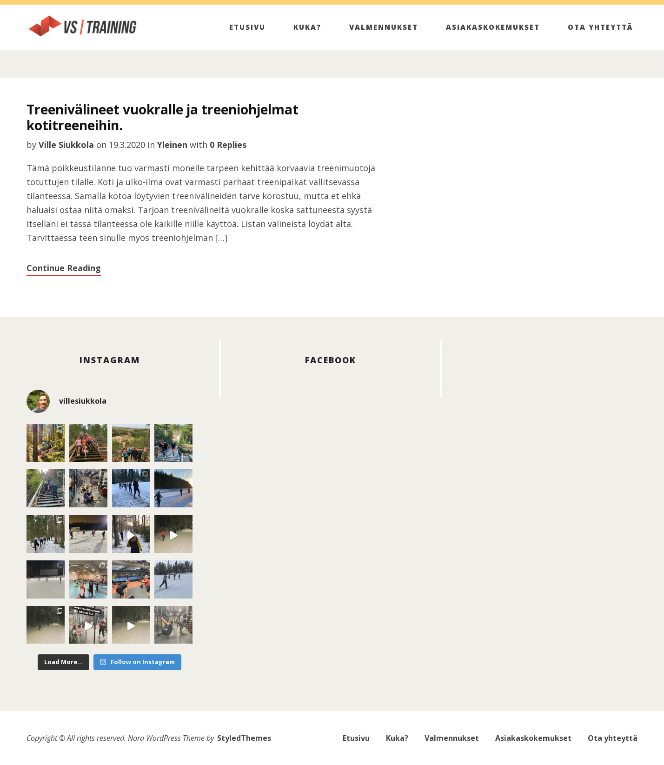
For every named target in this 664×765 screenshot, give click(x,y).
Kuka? (307, 27)
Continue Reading (64, 267)
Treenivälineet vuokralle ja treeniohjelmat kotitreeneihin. (163, 117)
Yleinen (172, 144)
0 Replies (228, 144)
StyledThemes (244, 738)
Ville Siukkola (66, 144)
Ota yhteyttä (600, 27)
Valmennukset (383, 27)
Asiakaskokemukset (493, 27)
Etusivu (247, 27)
